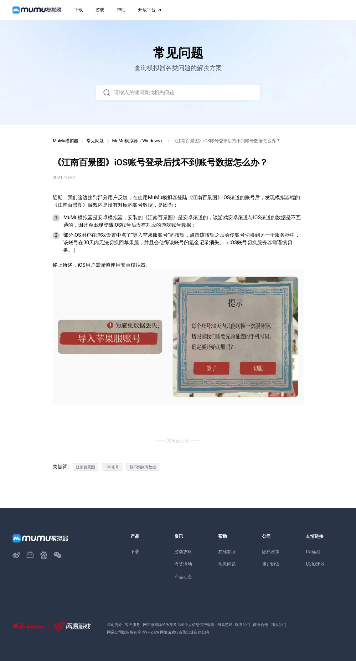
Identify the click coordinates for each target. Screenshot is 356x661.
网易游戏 (224, 625)
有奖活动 (183, 564)
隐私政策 (271, 551)
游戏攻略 (183, 551)
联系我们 (242, 625)
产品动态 (183, 576)
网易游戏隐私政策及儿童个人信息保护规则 (178, 625)
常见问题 (95, 140)
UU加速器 (315, 564)
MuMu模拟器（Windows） (138, 140)
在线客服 (227, 551)
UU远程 (313, 551)
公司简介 (114, 625)
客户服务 (132, 625)
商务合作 (260, 625)
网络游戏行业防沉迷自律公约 (184, 632)
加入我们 (278, 625)
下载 (135, 551)
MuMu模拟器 (65, 140)
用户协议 (271, 564)
